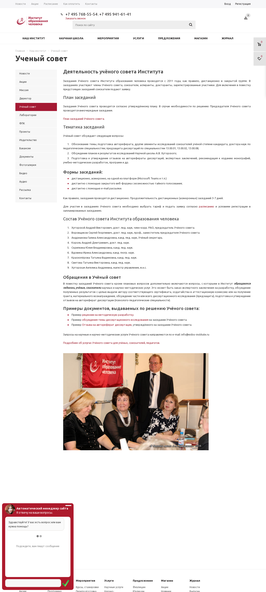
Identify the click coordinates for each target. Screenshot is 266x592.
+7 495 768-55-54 (81, 14)
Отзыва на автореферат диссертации (107, 324)
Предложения (169, 38)
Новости (195, 587)
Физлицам (139, 587)
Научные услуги (113, 587)
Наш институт (33, 38)
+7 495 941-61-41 (115, 14)
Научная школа (71, 38)
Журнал (227, 38)
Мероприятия (108, 38)
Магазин (201, 38)
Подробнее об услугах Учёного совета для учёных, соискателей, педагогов (111, 342)
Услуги (138, 38)
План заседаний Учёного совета (83, 118)
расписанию (207, 206)
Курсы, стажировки (87, 587)
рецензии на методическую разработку (107, 314)
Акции (164, 587)
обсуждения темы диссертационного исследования (115, 319)
